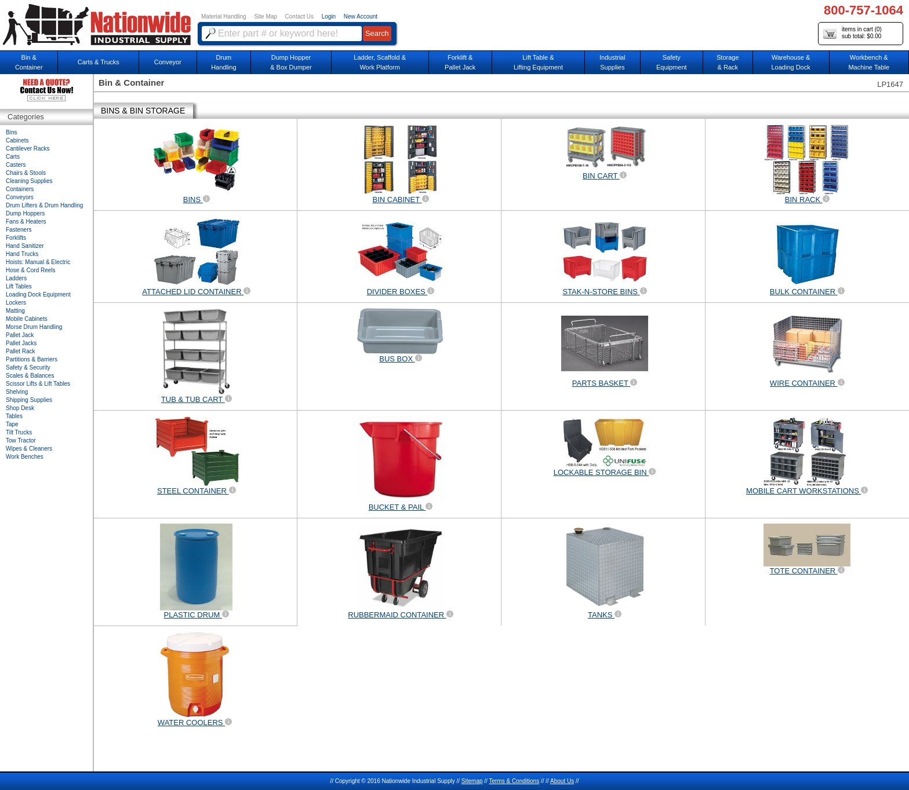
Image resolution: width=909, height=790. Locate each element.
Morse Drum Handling (34, 327)
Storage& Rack (728, 62)
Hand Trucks (22, 254)
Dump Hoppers (25, 213)
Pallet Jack (20, 335)
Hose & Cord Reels (31, 270)
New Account (360, 16)
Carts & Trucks (98, 61)
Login (329, 16)
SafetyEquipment (671, 62)
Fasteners (18, 229)
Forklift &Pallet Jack (460, 62)
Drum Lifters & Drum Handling (44, 205)
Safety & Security (28, 367)
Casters (16, 165)
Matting (15, 311)
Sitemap (472, 781)
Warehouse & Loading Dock (790, 62)
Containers (20, 189)
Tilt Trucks (19, 432)
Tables (14, 416)
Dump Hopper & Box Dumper (291, 62)
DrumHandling (223, 62)
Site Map (265, 16)
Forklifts (16, 238)
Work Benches (24, 456)
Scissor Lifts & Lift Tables (38, 384)
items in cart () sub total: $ (852, 33)
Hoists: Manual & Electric (38, 262)
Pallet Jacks (21, 343)
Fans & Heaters (26, 221)
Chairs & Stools (26, 173)
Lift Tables (19, 286)
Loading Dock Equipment (38, 294)
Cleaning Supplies (29, 181)
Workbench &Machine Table (868, 62)
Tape (12, 424)
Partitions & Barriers (31, 359)
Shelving (17, 392)
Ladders (16, 278)
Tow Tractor (21, 440)
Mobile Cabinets (27, 319)
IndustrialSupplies (612, 62)
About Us (562, 781)
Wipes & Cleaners (29, 448)
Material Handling (223, 16)
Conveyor (167, 61)
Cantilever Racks (28, 148)
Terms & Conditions (514, 781)
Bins (11, 132)
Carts (13, 156)
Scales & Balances (30, 375)
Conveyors (20, 197)
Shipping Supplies (29, 400)
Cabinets (17, 140)
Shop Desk (20, 408)
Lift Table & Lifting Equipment (538, 62)
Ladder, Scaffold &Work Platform (380, 62)
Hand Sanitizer (25, 246)
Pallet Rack (20, 351)
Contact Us (299, 16)
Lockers (16, 302)
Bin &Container (29, 62)
